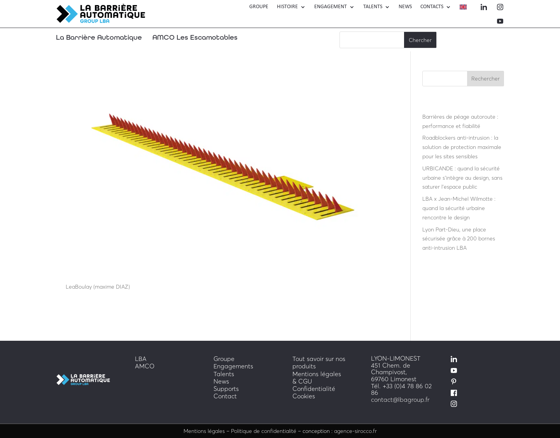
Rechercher (485, 78)
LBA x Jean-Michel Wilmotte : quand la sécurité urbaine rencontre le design (458, 208)
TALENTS (372, 7)
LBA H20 (76, 273)
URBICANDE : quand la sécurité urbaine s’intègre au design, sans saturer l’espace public (462, 177)
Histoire (287, 7)
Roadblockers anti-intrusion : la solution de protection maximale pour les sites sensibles (461, 146)
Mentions (204, 430)
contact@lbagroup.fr (400, 399)
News (405, 7)
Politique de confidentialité (263, 430)
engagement (330, 7)
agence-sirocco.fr (355, 430)
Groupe (258, 7)
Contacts (431, 7)
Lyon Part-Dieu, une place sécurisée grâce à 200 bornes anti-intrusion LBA (458, 238)
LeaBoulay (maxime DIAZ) (98, 286)
